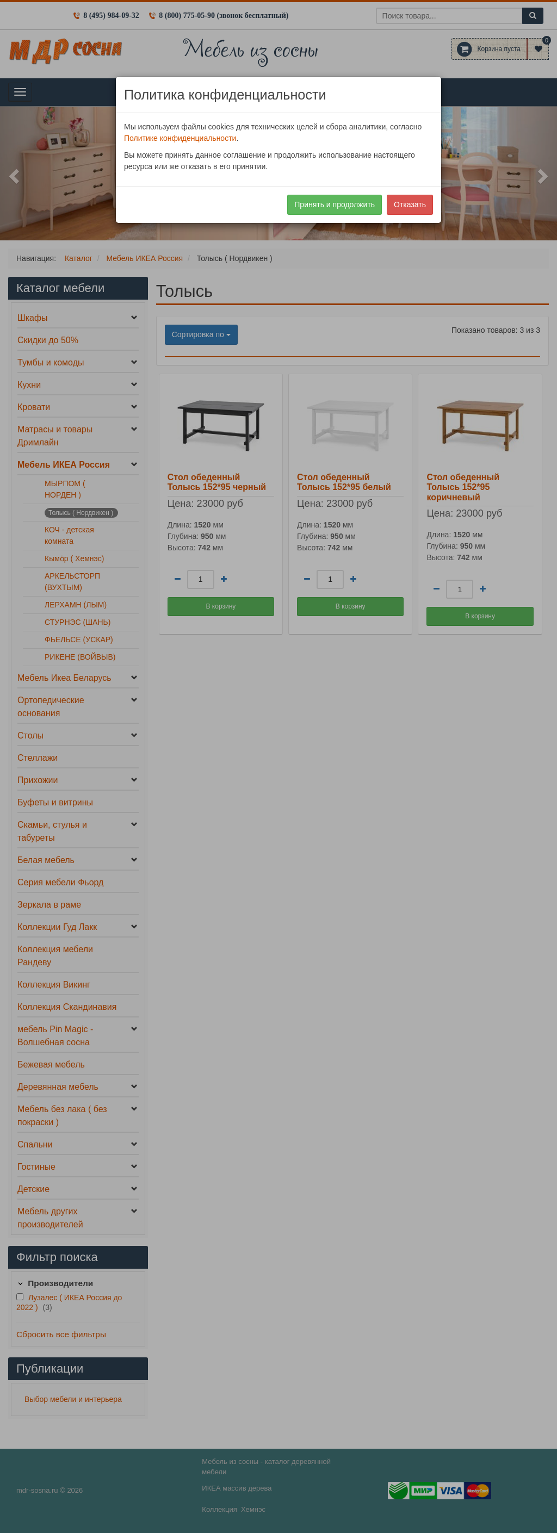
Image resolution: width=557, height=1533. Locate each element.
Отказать (410, 204)
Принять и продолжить (334, 204)
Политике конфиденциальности (180, 138)
